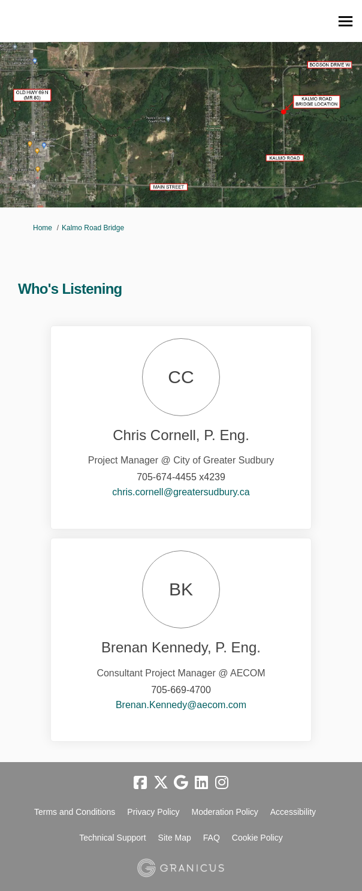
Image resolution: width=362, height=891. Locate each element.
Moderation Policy (225, 812)
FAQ (211, 837)
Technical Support (112, 837)
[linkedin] (201, 783)
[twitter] (160, 783)
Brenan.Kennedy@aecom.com (181, 705)
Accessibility (293, 812)
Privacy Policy (153, 812)
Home (42, 228)
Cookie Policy (257, 837)
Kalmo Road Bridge (93, 228)
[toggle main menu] (345, 21)
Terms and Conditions (74, 812)
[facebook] (140, 783)
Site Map (174, 837)
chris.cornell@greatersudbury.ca (180, 492)
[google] (181, 783)
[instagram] (222, 783)
